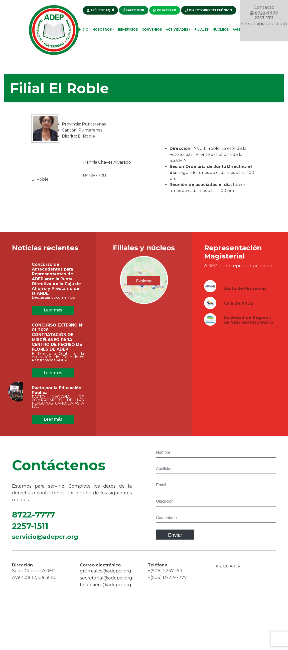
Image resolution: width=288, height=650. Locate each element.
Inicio (83, 29)
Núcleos (221, 29)
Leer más (53, 310)
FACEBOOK (133, 10)
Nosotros (102, 29)
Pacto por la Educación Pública (56, 394)
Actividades (177, 29)
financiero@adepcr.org (105, 589)
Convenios (152, 29)
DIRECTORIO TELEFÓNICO (208, 10)
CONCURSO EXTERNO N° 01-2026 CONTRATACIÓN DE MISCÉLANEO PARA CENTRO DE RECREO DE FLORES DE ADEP (58, 341)
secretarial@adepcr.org (106, 582)
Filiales (201, 29)
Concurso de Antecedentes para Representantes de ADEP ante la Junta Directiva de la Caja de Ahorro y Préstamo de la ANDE (56, 283)
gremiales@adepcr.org (105, 575)
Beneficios (128, 29)
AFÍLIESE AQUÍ (100, 10)
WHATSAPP (164, 10)
